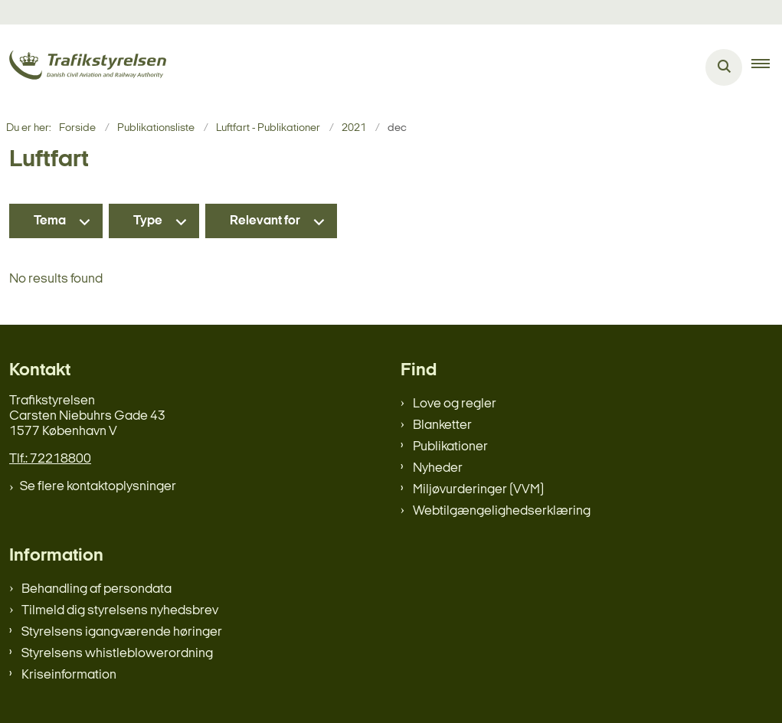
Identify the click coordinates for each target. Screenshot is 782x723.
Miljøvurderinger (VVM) (478, 489)
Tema (50, 220)
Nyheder (438, 468)
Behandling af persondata (96, 589)
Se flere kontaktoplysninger (98, 486)
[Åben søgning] (723, 67)
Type (147, 220)
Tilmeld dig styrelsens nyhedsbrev (119, 610)
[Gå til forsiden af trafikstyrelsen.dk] (83, 68)
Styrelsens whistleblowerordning (117, 653)
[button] (766, 67)
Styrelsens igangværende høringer (121, 632)
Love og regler (454, 404)
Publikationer (450, 446)
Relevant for (265, 220)
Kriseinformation (68, 675)
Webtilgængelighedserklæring (502, 511)
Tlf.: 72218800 (50, 459)
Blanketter (442, 425)
